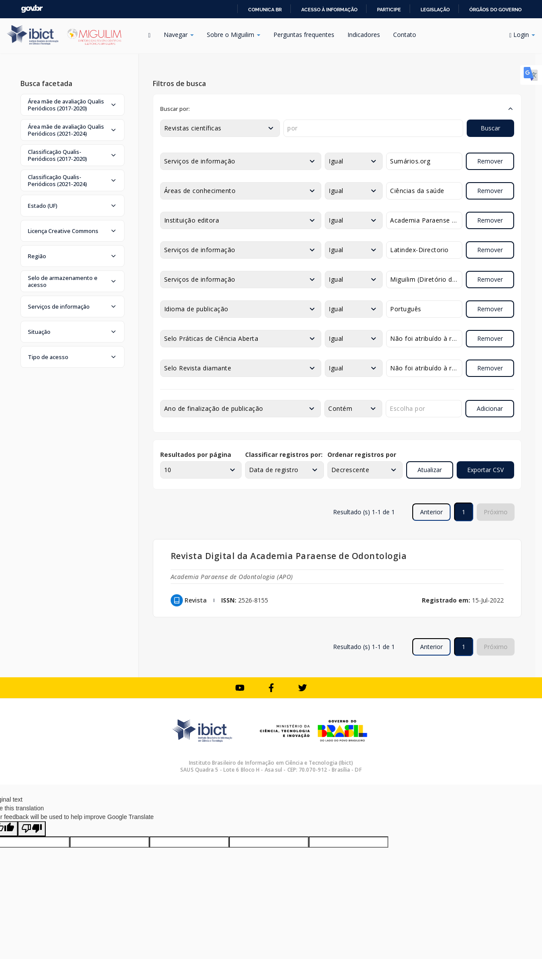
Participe (389, 10)
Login (522, 34)
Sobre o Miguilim (233, 34)
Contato (404, 34)
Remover (490, 161)
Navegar (179, 34)
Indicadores (363, 34)
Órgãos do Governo (495, 10)
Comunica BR (265, 10)
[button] (72, 104)
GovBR (32, 9)
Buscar (490, 128)
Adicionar (490, 408)
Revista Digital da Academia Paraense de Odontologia (289, 556)
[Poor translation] (32, 828)
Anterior (431, 512)
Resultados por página (195, 454)
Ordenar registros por (361, 454)
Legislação (435, 10)
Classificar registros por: (284, 454)
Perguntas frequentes (303, 34)
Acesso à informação (329, 10)
